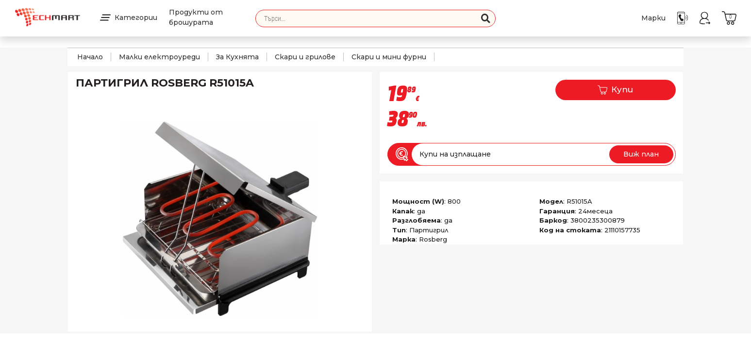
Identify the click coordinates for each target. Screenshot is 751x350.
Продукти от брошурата (196, 17)
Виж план (641, 154)
